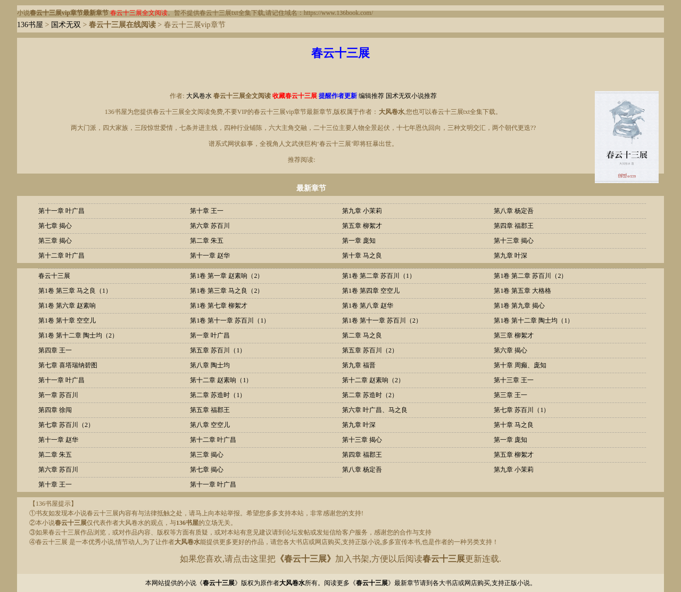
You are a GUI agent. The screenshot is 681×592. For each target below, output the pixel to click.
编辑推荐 (371, 96)
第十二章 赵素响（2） (373, 380)
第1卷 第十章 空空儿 (67, 320)
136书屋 (30, 25)
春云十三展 (54, 275)
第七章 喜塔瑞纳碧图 (67, 365)
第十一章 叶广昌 (61, 211)
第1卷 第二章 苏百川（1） (379, 275)
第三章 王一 (510, 395)
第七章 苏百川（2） (66, 425)
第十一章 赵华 (210, 255)
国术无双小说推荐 (411, 96)
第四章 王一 (55, 350)
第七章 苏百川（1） (522, 410)
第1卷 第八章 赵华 (367, 305)
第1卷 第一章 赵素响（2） (226, 275)
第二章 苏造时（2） (370, 395)
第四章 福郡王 (514, 225)
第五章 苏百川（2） (370, 350)
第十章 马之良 (362, 255)
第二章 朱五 (206, 240)
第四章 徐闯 (55, 410)
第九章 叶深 (510, 255)
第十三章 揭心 (514, 240)
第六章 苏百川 (210, 225)
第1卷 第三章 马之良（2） (226, 290)
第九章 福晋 (359, 365)
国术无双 (66, 25)
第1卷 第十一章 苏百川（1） (230, 320)
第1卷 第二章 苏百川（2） (530, 275)
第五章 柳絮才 (362, 225)
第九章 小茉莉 (362, 211)
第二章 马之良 (362, 335)
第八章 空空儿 (210, 425)
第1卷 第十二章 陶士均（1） (534, 320)
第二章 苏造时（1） (218, 395)
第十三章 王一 (514, 380)
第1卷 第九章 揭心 (519, 305)
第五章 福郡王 (210, 410)
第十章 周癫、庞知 (520, 365)
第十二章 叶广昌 (61, 255)
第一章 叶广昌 (210, 335)
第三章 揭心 (55, 240)
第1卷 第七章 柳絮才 (218, 305)
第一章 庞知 (359, 240)
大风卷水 (199, 96)
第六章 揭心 (510, 350)
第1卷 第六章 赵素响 (67, 305)
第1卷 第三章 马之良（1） (75, 290)
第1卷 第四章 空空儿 (371, 290)
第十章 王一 (206, 211)
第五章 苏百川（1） (218, 350)
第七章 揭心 (55, 225)
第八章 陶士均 (210, 365)
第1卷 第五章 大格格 (522, 290)
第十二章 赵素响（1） (221, 380)
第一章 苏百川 (58, 395)
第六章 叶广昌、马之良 (375, 410)
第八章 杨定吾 (514, 211)
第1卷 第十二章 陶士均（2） (78, 335)
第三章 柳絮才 (514, 335)
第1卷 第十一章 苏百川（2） (382, 320)
